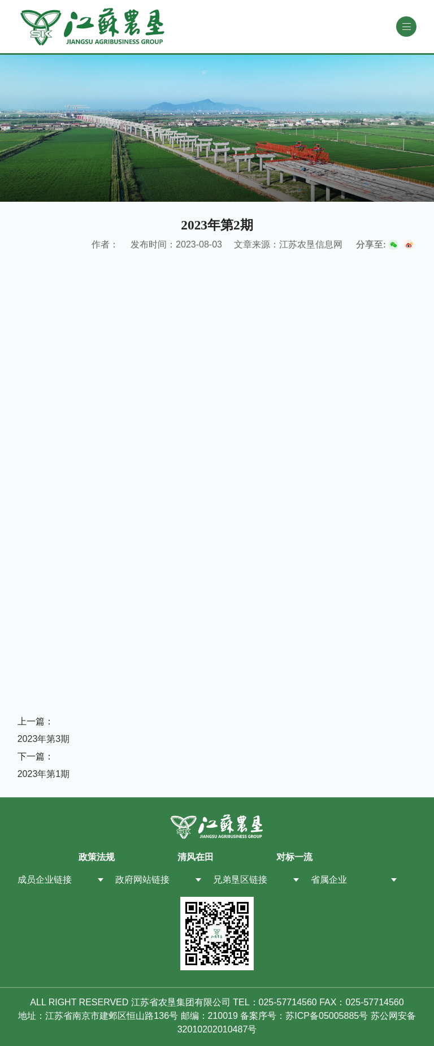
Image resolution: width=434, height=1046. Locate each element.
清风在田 (195, 857)
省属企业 (329, 879)
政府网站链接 (142, 879)
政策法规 (97, 857)
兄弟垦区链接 (240, 879)
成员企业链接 (45, 879)
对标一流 (294, 857)
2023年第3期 (44, 739)
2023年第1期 (44, 774)
